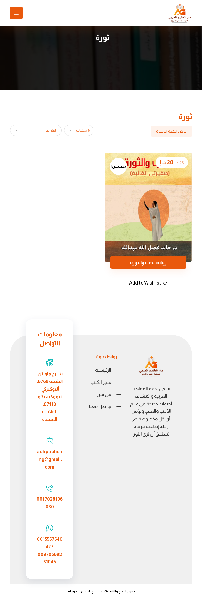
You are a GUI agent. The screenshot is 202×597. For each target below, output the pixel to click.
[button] (148, 283)
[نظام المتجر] (36, 130)
